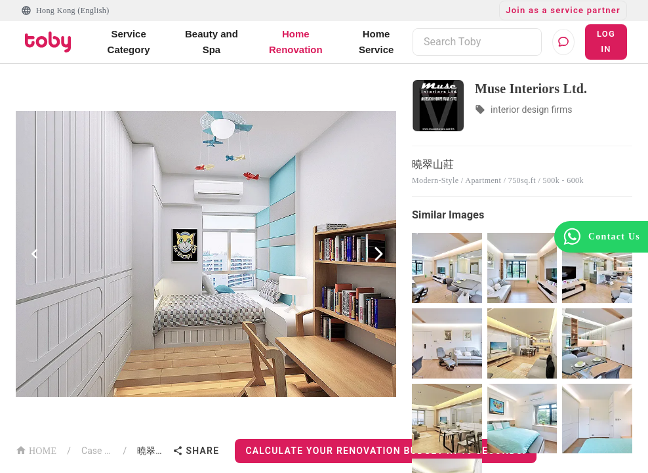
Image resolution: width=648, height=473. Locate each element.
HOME (36, 449)
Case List (96, 450)
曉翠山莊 (152, 450)
